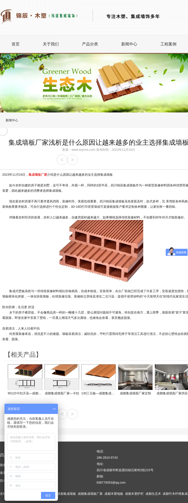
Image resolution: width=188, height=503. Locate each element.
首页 (16, 44)
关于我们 (51, 44)
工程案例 (168, 44)
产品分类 (90, 44)
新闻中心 (129, 44)
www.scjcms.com (83, 149)
